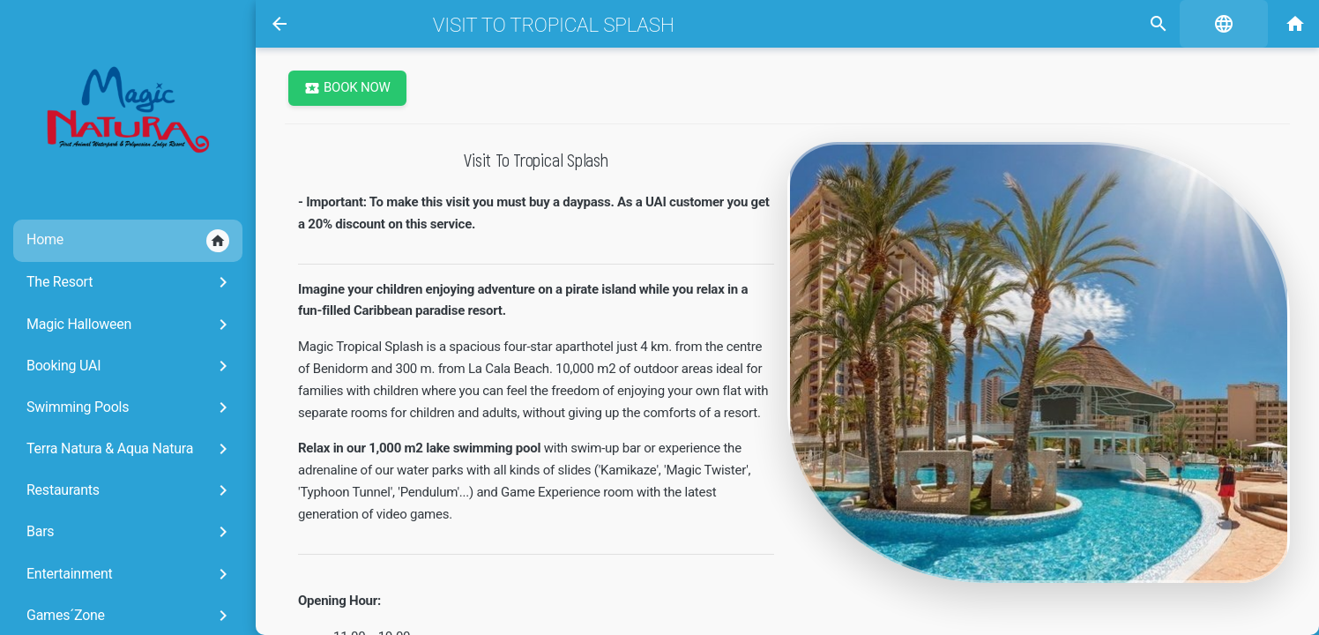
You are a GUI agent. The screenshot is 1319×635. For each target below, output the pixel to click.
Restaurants (130, 490)
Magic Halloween (130, 324)
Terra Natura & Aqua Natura (130, 448)
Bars (130, 531)
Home (127, 240)
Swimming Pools (130, 407)
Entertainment (130, 574)
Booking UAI (130, 366)
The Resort (130, 282)
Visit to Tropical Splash (553, 24)
